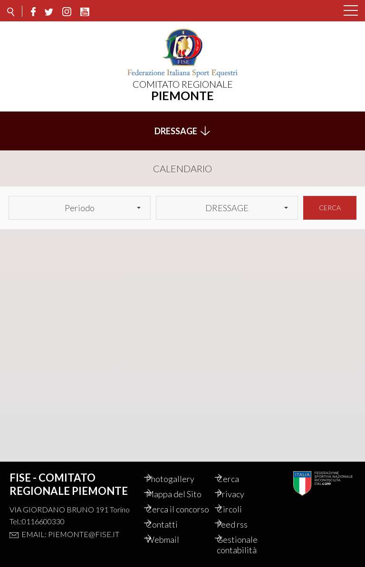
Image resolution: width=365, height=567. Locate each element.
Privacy (240, 483)
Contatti (172, 524)
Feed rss (242, 524)
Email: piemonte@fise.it (70, 523)
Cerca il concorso (172, 503)
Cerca (330, 202)
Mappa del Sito (183, 483)
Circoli (239, 498)
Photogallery (180, 468)
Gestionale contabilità (247, 544)
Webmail (172, 539)
